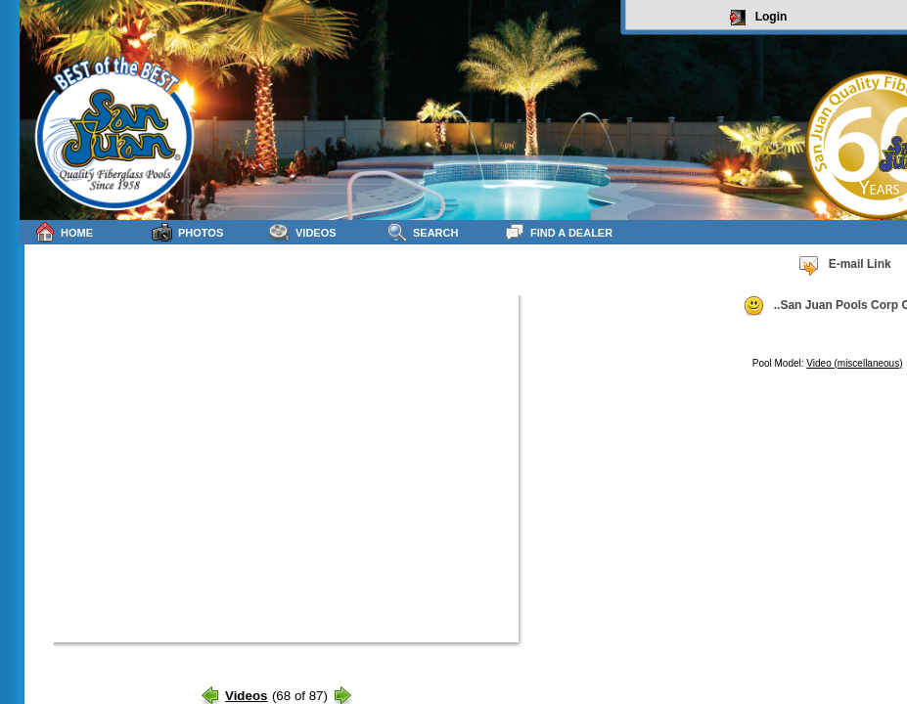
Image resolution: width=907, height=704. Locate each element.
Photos (187, 232)
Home (63, 232)
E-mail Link (844, 265)
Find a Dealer (558, 232)
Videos (303, 232)
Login (759, 17)
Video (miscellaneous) (854, 363)
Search (422, 232)
